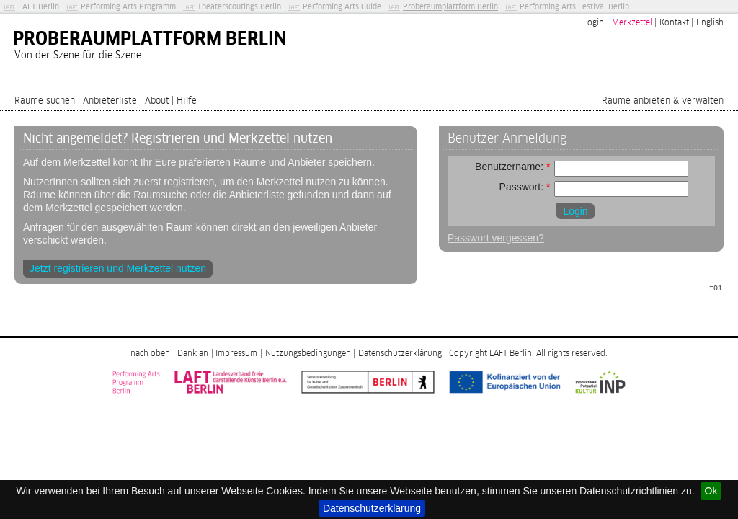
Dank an (192, 354)
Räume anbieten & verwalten (663, 101)
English (710, 23)
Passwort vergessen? (496, 238)
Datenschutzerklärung (372, 508)
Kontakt (674, 23)
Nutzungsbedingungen (308, 354)
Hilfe (187, 101)
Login (593, 23)
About (157, 101)
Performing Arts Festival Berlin (574, 7)
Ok (711, 491)
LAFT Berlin (38, 7)
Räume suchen (44, 101)
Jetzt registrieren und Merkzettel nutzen (118, 268)
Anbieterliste (110, 101)
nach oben (150, 354)
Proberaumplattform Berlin (450, 7)
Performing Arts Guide (342, 7)
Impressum (236, 354)
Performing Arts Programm (128, 7)
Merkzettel (632, 23)
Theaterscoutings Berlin (239, 7)
